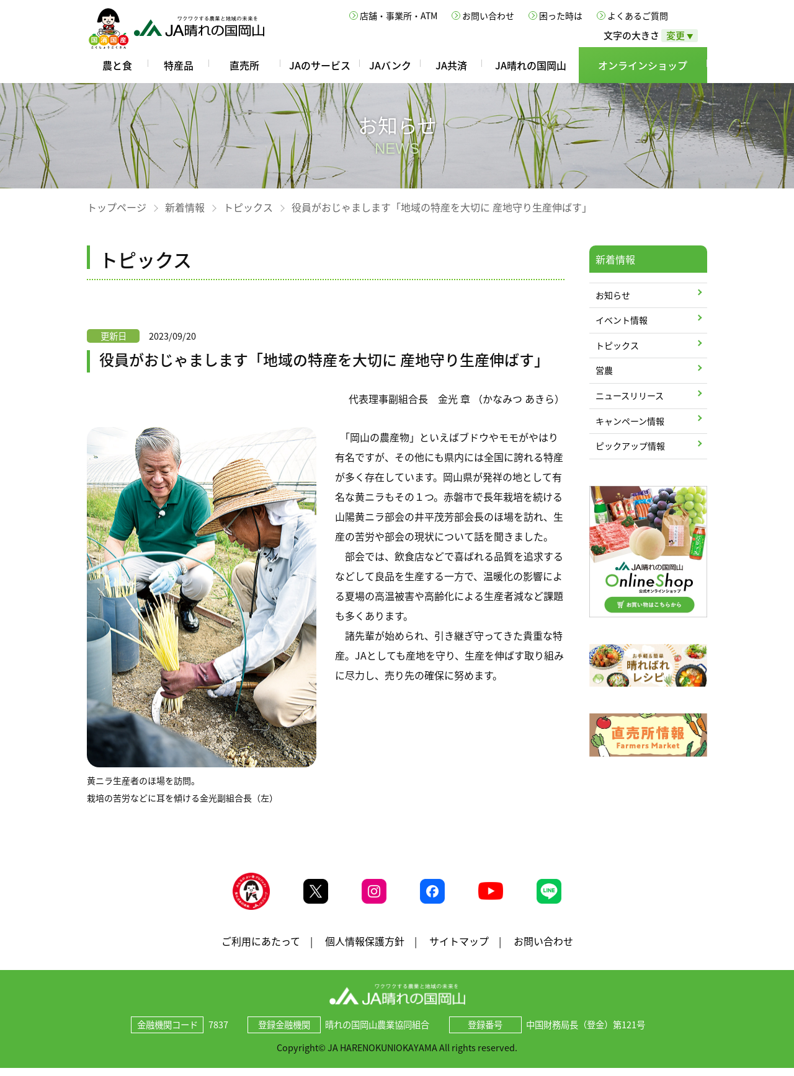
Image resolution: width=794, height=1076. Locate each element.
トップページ (116, 207)
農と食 (117, 65)
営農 (604, 370)
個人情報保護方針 (364, 948)
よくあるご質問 (637, 15)
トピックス (248, 207)
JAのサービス (319, 65)
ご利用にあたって (260, 948)
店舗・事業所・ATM (398, 15)
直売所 (244, 65)
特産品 (179, 65)
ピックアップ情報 (630, 445)
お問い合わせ (488, 15)
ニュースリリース (630, 395)
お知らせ (613, 295)
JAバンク (390, 65)
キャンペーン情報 (630, 421)
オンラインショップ (642, 65)
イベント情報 (622, 320)
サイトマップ (459, 948)
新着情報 (185, 207)
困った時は (560, 15)
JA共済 (451, 65)
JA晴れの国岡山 (530, 65)
